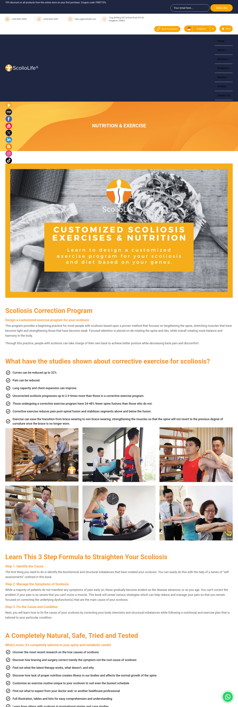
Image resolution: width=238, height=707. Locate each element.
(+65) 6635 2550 (50, 19)
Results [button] (221, 77)
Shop (226, 29)
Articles (221, 86)
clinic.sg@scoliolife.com (85, 19)
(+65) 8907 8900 (19, 19)
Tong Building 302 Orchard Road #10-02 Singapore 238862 (126, 19)
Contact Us (223, 95)
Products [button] (222, 68)
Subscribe (221, 7)
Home (220, 41)
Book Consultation (167, 29)
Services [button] (222, 59)
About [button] (220, 50)
